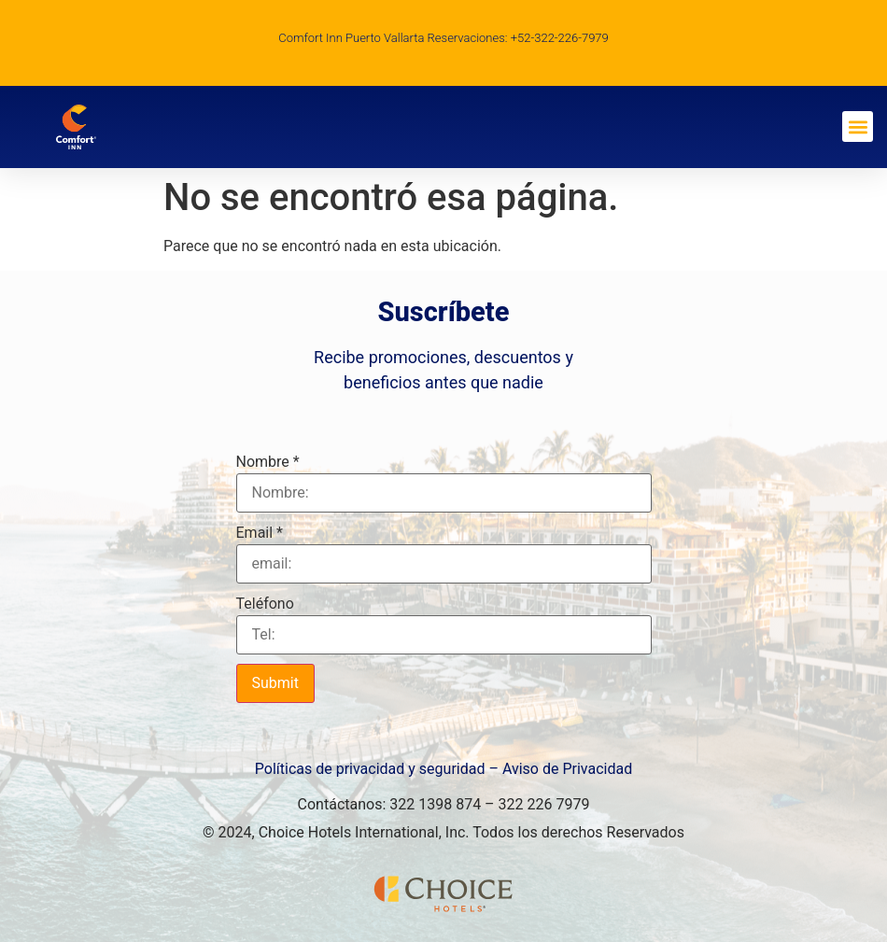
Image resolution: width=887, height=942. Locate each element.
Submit (275, 683)
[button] (857, 126)
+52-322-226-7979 (560, 38)
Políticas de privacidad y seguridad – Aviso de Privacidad (443, 769)
